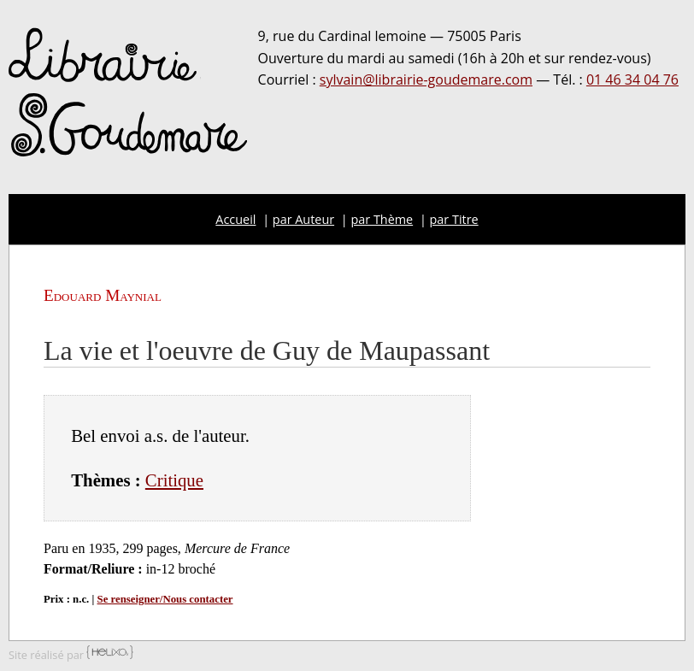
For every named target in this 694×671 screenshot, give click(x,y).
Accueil (235, 219)
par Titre (454, 219)
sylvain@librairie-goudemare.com (426, 79)
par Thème (382, 219)
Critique (174, 480)
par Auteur (303, 219)
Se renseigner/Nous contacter (165, 599)
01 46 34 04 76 (632, 79)
